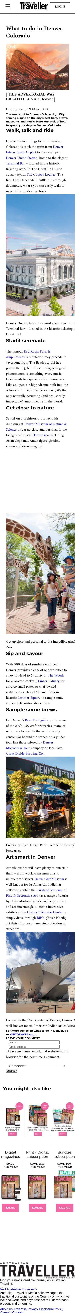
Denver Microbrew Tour (29, 745)
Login (60, 7)
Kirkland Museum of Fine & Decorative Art (36, 893)
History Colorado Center (45, 912)
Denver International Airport (34, 150)
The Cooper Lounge (41, 175)
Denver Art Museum (49, 879)
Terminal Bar (15, 164)
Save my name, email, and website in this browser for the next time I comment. (37, 1054)
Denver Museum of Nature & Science (36, 427)
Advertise (20, 1309)
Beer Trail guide (36, 720)
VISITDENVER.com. (23, 1034)
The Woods (56, 676)
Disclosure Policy (51, 1309)
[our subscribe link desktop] (37, 1119)
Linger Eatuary (48, 681)
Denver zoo (40, 435)
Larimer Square (29, 698)
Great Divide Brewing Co (24, 754)
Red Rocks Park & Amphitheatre (28, 354)
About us (6, 1309)
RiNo (41, 918)
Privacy (33, 1309)
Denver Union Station (21, 158)
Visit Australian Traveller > (18, 1289)
